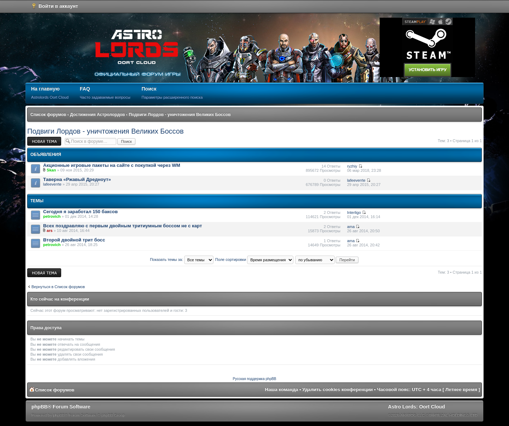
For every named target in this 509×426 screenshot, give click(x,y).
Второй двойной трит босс (74, 240)
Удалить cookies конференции (337, 389)
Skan (51, 170)
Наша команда (281, 389)
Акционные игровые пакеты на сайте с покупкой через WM (111, 165)
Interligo (354, 212)
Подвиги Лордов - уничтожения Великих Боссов (179, 114)
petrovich (52, 216)
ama (351, 226)
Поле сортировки (254, 259)
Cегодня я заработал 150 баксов (80, 211)
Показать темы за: (181, 259)
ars (50, 230)
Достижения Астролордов (97, 114)
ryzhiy (352, 166)
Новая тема (44, 141)
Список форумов (48, 114)
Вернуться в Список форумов (58, 287)
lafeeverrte (52, 184)
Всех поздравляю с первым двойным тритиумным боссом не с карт (122, 225)
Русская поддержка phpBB (254, 379)
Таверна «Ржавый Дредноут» (77, 179)
